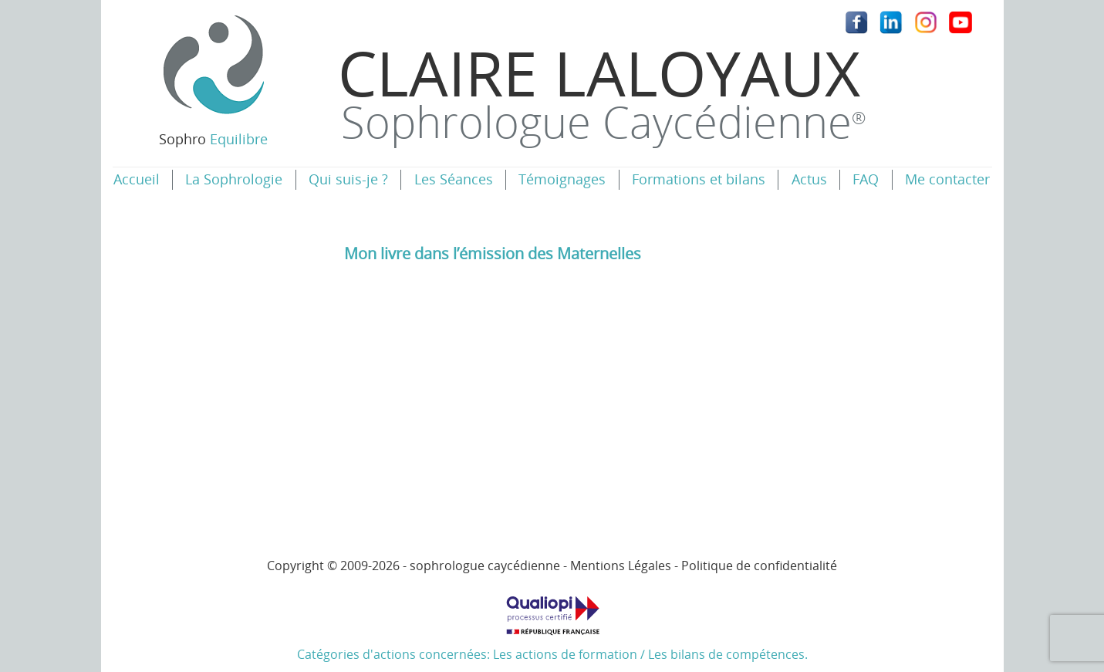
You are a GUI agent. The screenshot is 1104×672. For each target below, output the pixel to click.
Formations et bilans (698, 179)
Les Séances (453, 179)
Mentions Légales (620, 565)
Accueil (136, 179)
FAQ (865, 179)
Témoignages (562, 179)
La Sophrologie (233, 179)
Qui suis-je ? (348, 179)
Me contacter (947, 179)
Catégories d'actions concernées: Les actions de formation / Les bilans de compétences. (552, 623)
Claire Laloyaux (602, 90)
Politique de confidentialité (759, 565)
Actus (809, 179)
